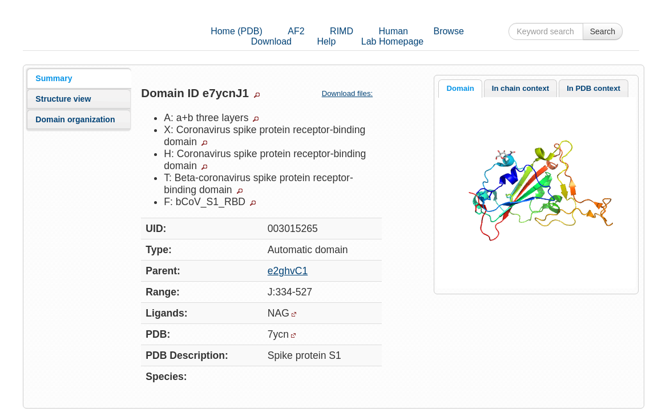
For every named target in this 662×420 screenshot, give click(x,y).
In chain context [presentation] (520, 88)
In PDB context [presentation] (593, 88)
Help (326, 41)
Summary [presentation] (53, 78)
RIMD (341, 31)
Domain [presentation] (460, 88)
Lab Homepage (392, 41)
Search (602, 31)
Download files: (352, 93)
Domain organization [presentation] (75, 119)
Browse (448, 31)
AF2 (296, 31)
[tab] (79, 78)
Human (393, 31)
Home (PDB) (237, 31)
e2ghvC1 (288, 271)
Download (271, 41)
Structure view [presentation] (63, 98)
